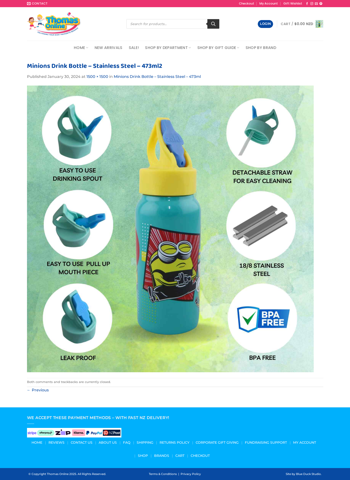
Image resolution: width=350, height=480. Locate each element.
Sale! (134, 47)
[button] (265, 24)
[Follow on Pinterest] (320, 3)
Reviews (56, 442)
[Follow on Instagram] (311, 3)
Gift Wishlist (292, 3)
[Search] (213, 24)
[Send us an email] (316, 3)
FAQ (126, 442)
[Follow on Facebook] (307, 3)
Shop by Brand (261, 47)
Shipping (145, 442)
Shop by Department (168, 47)
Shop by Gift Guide (218, 47)
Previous (38, 390)
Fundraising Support (266, 442)
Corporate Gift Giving (217, 442)
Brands (161, 455)
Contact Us (81, 442)
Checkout (246, 3)
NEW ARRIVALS (109, 47)
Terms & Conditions (163, 474)
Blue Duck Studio (308, 474)
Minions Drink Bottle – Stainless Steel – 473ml (157, 76)
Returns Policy (174, 442)
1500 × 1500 (97, 76)
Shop (143, 455)
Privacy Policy (191, 474)
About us (108, 442)
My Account (268, 3)
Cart (179, 455)
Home (81, 47)
